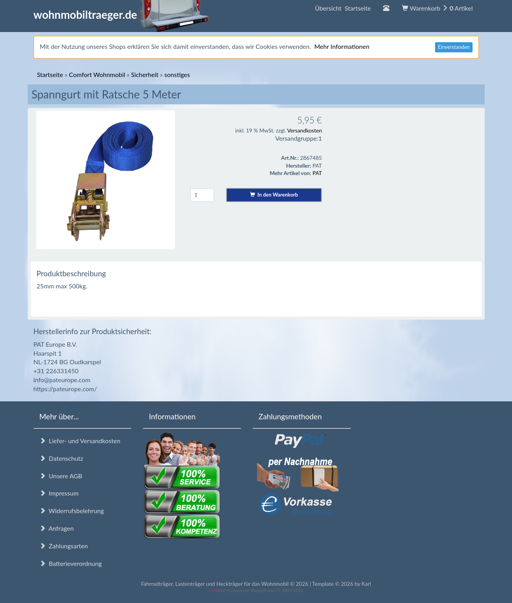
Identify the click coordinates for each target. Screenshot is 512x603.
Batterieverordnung (70, 563)
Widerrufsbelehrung (71, 510)
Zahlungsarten (63, 545)
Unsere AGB (60, 476)
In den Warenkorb (274, 194)
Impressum (59, 493)
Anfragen (56, 528)
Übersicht (343, 8)
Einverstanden (453, 47)
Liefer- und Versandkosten (80, 440)
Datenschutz (61, 458)
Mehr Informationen (341, 46)
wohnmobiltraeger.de (122, 14)
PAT (317, 173)
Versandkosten (304, 130)
